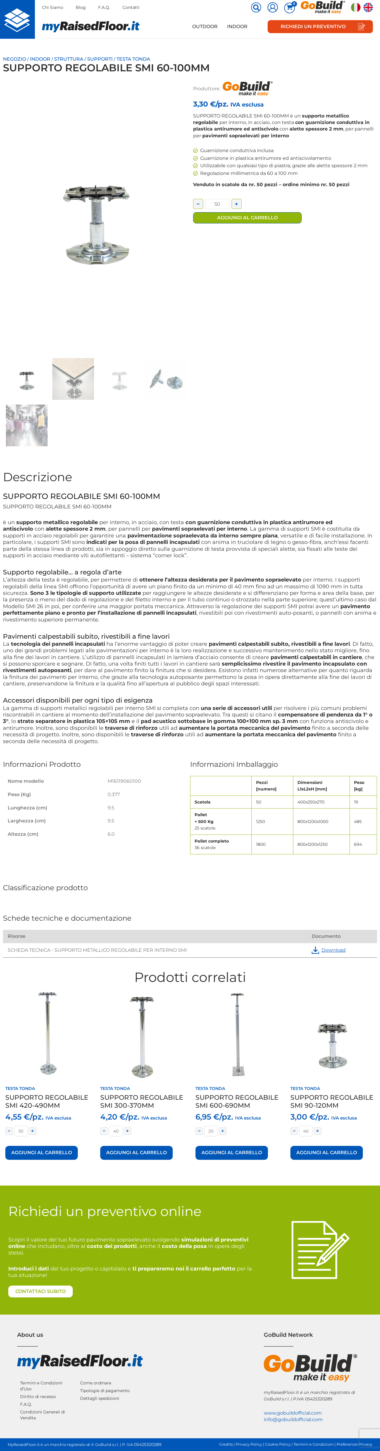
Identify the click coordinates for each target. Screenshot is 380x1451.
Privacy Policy (249, 1444)
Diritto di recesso (38, 1396)
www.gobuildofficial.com (293, 1413)
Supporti (100, 59)
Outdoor (205, 26)
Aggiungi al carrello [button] (41, 1152)
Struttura (68, 59)
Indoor (237, 26)
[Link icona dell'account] (272, 7)
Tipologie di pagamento (105, 1390)
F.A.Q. (104, 7)
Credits (226, 1444)
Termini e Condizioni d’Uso (41, 1386)
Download (329, 950)
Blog (81, 7)
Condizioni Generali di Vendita (42, 1415)
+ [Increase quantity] (236, 203)
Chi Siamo (52, 7)
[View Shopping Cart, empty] (289, 8)
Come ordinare (95, 1383)
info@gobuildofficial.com (293, 1419)
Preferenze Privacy (354, 1444)
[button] (256, 8)
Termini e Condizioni (314, 1444)
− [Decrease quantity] (198, 203)
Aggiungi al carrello (247, 217)
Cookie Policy (278, 1444)
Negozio (14, 59)
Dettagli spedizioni (99, 1398)
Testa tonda (133, 59)
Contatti (131, 7)
